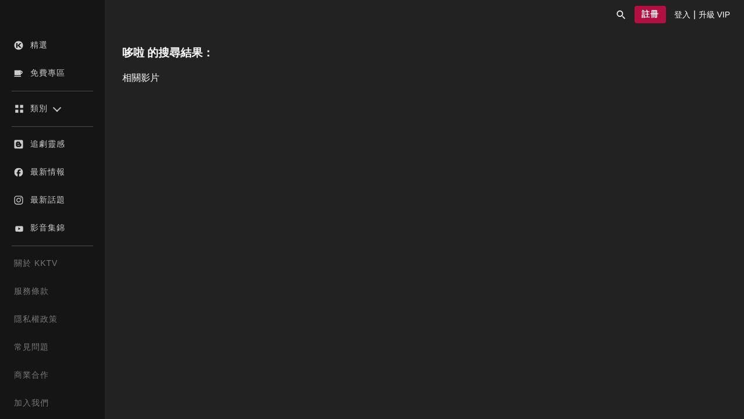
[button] (621, 14)
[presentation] (682, 14)
